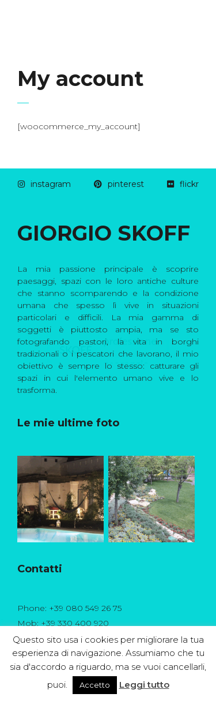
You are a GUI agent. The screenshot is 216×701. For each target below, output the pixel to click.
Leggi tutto (144, 684)
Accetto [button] (94, 684)
